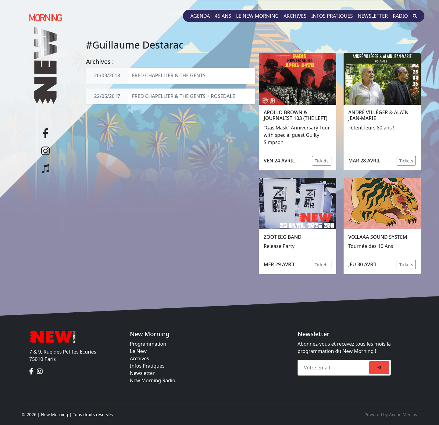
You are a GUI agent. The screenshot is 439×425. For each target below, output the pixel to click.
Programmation (148, 343)
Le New (138, 351)
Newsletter (373, 16)
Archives (295, 16)
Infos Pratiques (147, 365)
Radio (400, 16)
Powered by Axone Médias (391, 414)
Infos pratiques (332, 16)
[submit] (379, 367)
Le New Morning (257, 16)
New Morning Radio (152, 380)
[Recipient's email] (334, 367)
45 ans (223, 16)
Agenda (200, 16)
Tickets (321, 161)
